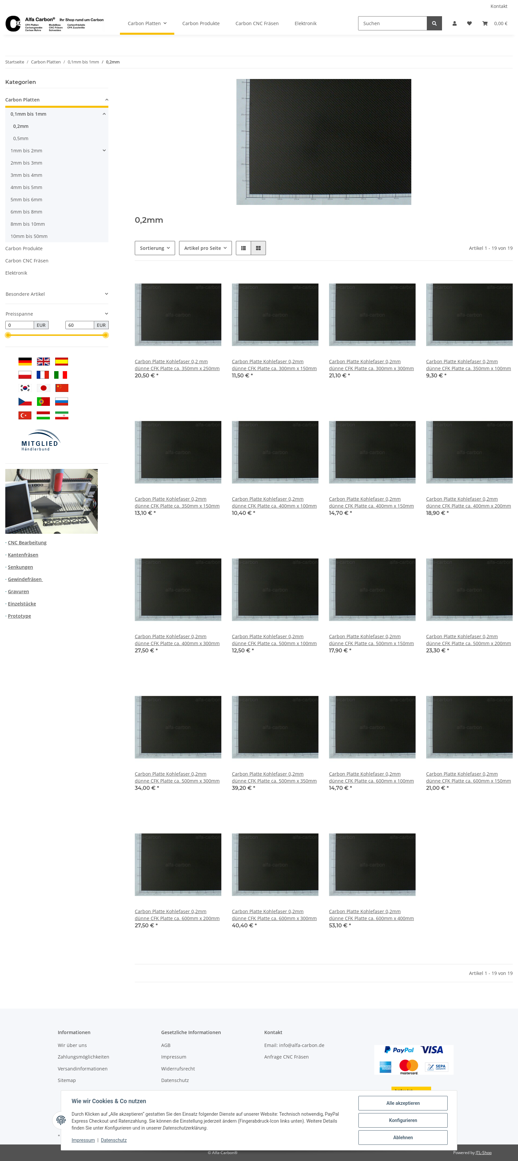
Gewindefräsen (25, 579)
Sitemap (67, 1080)
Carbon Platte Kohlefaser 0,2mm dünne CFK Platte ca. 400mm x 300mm (177, 639)
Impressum (173, 1057)
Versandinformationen (83, 1068)
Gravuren (18, 591)
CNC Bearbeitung (27, 542)
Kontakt (499, 6)
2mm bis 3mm (26, 163)
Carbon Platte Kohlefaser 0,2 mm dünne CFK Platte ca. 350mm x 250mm (177, 364)
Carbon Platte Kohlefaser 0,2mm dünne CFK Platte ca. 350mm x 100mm (468, 364)
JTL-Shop (484, 1152)
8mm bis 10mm (28, 224)
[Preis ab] (19, 325)
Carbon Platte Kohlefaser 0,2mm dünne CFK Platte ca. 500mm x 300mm (177, 777)
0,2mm (20, 126)
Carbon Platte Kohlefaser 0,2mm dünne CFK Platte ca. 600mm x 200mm (177, 914)
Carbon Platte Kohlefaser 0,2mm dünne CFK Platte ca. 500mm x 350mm (274, 777)
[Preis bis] (79, 325)
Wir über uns (72, 1045)
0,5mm (20, 138)
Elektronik (16, 273)
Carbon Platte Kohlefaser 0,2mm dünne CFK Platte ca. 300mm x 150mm (274, 364)
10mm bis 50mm (29, 236)
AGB (165, 1045)
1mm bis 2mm (26, 150)
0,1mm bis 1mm (28, 114)
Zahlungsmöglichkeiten (83, 1057)
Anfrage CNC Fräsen (286, 1057)
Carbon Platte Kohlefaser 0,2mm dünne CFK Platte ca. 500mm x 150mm (371, 639)
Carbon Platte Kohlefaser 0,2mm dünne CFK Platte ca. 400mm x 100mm (274, 502)
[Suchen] (392, 23)
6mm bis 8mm (26, 212)
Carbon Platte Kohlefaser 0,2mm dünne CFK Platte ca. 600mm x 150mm (468, 777)
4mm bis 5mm (26, 187)
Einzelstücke (22, 603)
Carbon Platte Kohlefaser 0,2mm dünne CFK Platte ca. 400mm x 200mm (468, 502)
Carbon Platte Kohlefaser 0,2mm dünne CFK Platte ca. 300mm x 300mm (371, 364)
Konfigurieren (403, 1120)
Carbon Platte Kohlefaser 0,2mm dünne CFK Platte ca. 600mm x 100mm (371, 777)
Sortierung (152, 248)
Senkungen (20, 567)
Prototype (19, 616)
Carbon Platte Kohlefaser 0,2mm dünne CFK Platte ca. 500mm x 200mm (468, 639)
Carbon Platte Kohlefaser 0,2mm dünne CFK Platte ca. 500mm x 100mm (274, 639)
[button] (454, 23)
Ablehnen (403, 1137)
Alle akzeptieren (403, 1103)
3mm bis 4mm (26, 175)
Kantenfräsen (23, 555)
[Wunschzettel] (469, 23)
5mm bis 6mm (26, 199)
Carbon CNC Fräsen (27, 260)
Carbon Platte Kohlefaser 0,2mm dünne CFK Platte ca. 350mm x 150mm (177, 502)
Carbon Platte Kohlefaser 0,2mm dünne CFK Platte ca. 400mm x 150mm (371, 502)
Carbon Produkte (24, 248)
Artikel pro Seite (202, 248)
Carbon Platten (22, 100)
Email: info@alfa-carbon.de (294, 1045)
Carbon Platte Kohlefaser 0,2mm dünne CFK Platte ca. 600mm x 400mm (371, 914)
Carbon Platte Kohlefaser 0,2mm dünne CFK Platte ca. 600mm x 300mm (274, 914)
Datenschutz (175, 1080)
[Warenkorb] (495, 23)
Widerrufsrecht (178, 1068)
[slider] (8, 335)
